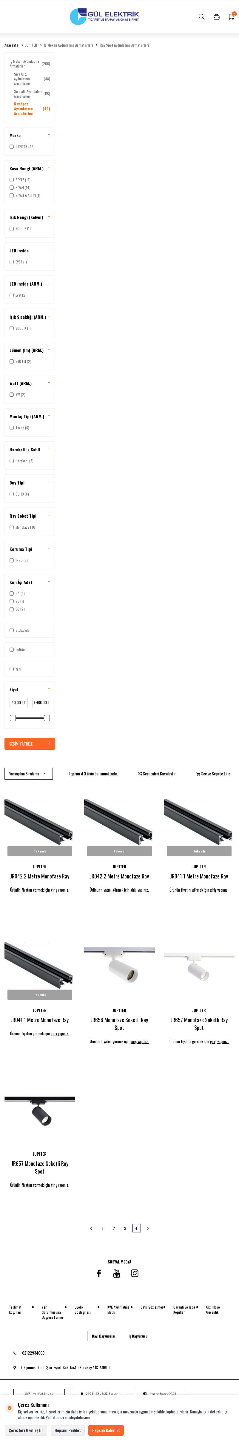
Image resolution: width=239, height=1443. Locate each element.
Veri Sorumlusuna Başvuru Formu (52, 1312)
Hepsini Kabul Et (106, 1430)
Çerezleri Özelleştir (26, 1430)
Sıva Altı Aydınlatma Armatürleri (32, 94)
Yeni (15, 668)
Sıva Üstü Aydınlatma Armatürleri (32, 78)
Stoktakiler (20, 630)
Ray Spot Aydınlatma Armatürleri (124, 45)
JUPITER (31, 45)
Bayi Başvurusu (103, 1336)
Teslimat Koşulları (15, 1310)
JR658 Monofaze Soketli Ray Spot (119, 1024)
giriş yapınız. (61, 890)
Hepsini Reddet (68, 1430)
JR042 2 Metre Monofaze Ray (39, 876)
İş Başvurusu (138, 1336)
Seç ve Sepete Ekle (213, 773)
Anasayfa (11, 45)
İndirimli (18, 649)
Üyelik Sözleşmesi (83, 1310)
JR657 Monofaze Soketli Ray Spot (199, 1024)
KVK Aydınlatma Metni (118, 1310)
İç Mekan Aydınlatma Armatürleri (68, 45)
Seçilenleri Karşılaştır (157, 773)
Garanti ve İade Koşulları (184, 1310)
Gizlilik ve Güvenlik (213, 1310)
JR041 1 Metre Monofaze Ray (199, 876)
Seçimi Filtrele (29, 743)
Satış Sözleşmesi (152, 1307)
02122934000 (28, 1353)
